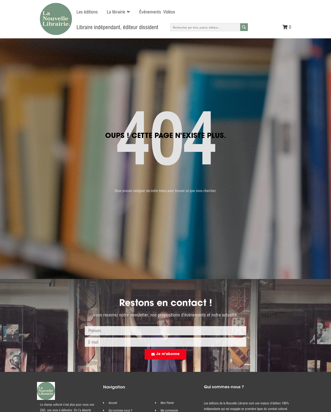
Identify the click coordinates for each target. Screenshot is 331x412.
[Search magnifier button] (244, 27)
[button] (118, 12)
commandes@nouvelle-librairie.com (245, 384)
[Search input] (205, 27)
